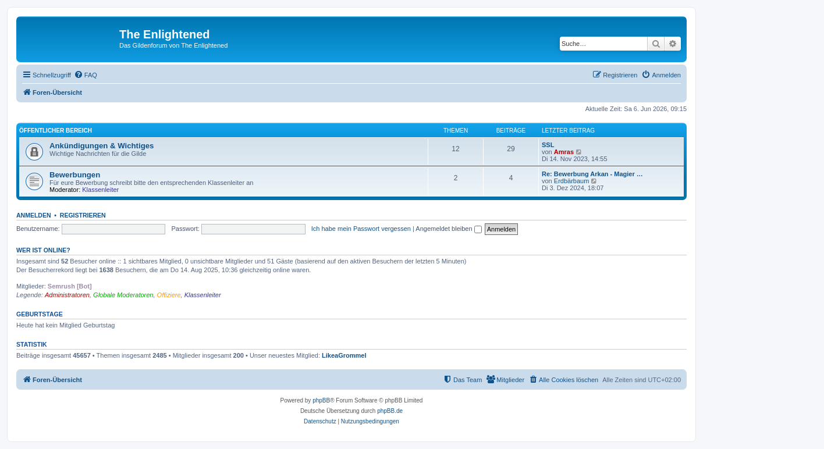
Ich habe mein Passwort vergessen (361, 228)
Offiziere (169, 294)
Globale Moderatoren (123, 294)
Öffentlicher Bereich (55, 130)
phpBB (321, 400)
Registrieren (83, 215)
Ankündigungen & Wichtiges (101, 145)
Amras (564, 151)
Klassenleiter (100, 189)
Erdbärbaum (571, 180)
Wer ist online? (43, 250)
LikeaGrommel (344, 355)
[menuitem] (85, 75)
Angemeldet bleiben (448, 228)
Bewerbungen (74, 174)
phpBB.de (390, 411)
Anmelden (33, 215)
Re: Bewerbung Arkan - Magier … (592, 173)
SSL (548, 144)
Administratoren (67, 294)
